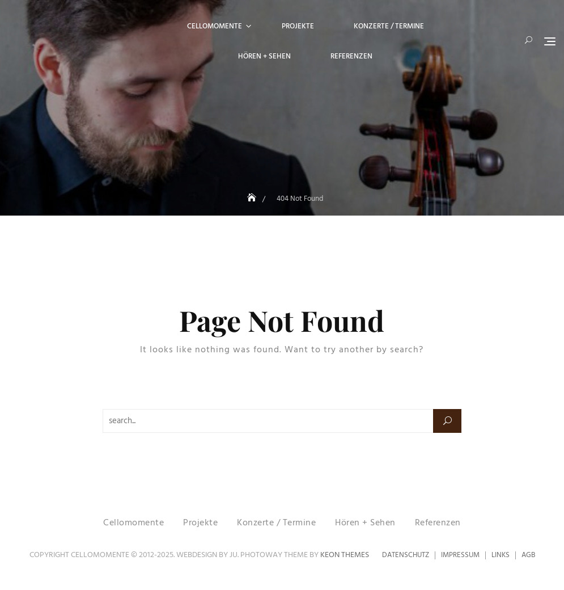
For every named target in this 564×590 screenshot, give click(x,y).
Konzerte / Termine (389, 26)
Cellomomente (214, 26)
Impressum (460, 555)
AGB (528, 555)
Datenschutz (405, 555)
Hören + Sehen (264, 56)
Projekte (298, 26)
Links (500, 555)
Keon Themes (344, 555)
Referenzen (351, 56)
